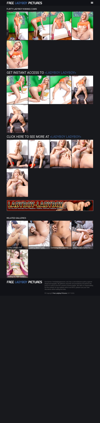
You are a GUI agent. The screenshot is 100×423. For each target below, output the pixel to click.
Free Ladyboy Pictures (60, 293)
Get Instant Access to (41, 73)
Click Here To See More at (44, 137)
